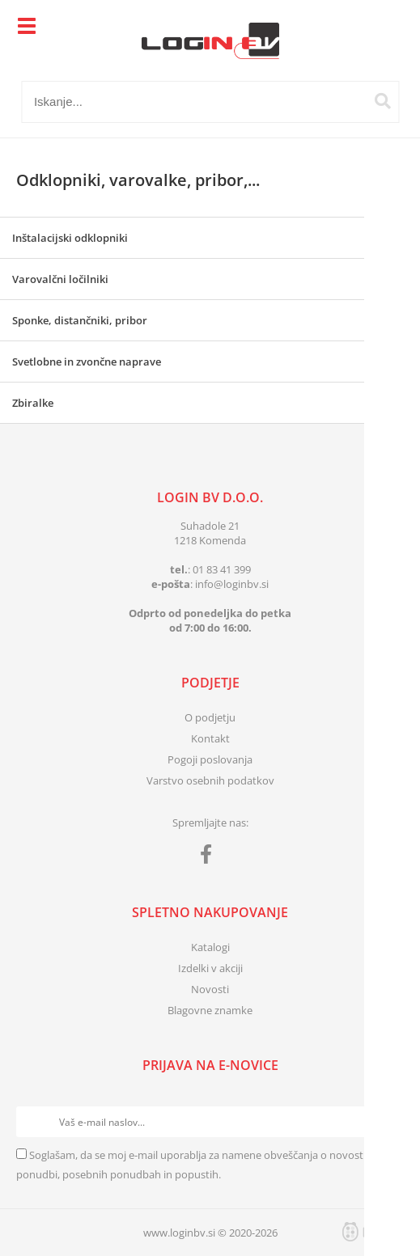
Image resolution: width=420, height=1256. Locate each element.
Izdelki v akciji (210, 968)
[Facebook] (210, 857)
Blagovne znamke (210, 1010)
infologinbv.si (232, 584)
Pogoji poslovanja (210, 759)
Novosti (210, 989)
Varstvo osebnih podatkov (210, 780)
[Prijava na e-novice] (388, 1121)
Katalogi (210, 947)
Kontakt (210, 738)
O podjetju (210, 717)
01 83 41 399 (222, 569)
